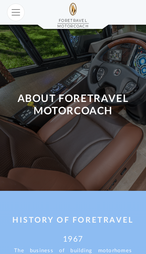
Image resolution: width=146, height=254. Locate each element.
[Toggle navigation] (16, 12)
